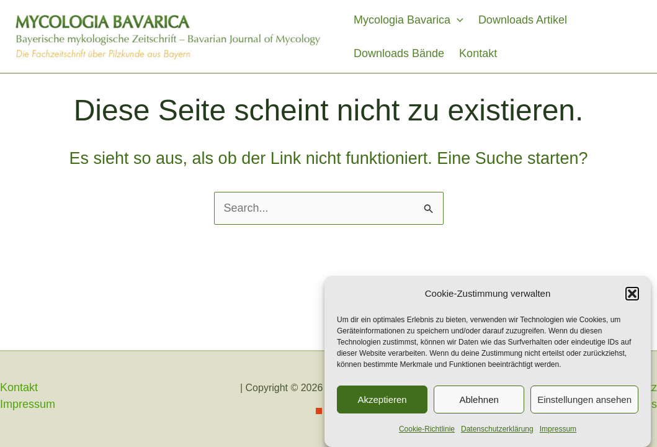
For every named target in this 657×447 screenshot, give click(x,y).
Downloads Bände (399, 53)
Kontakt (478, 53)
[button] (632, 294)
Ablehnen (478, 400)
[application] (456, 20)
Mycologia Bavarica (408, 20)
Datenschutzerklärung (497, 429)
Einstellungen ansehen (584, 400)
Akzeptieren (381, 400)
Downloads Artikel (522, 20)
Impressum (558, 429)
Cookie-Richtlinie (427, 429)
